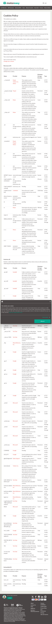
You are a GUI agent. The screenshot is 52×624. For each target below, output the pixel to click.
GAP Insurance (11, 7)
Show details (45, 317)
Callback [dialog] (9, 597)
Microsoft (15, 403)
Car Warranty (3, 7)
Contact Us (33, 605)
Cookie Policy (44, 606)
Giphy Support (16, 458)
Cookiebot (15, 190)
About (32, 603)
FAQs (32, 606)
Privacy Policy (44, 608)
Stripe (14, 100)
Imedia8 (15, 272)
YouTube (15, 325)
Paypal (14, 91)
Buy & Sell (36, 7)
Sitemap (42, 612)
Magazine (33, 608)
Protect (41, 7)
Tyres (23, 7)
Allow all (42, 321)
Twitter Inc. (16, 81)
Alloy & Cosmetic (29, 7)
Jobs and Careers (44, 614)
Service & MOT (18, 7)
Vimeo (14, 83)
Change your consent (9, 61)
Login (45, 3)
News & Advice (47, 7)
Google (14, 296)
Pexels (14, 80)
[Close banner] (50, 301)
